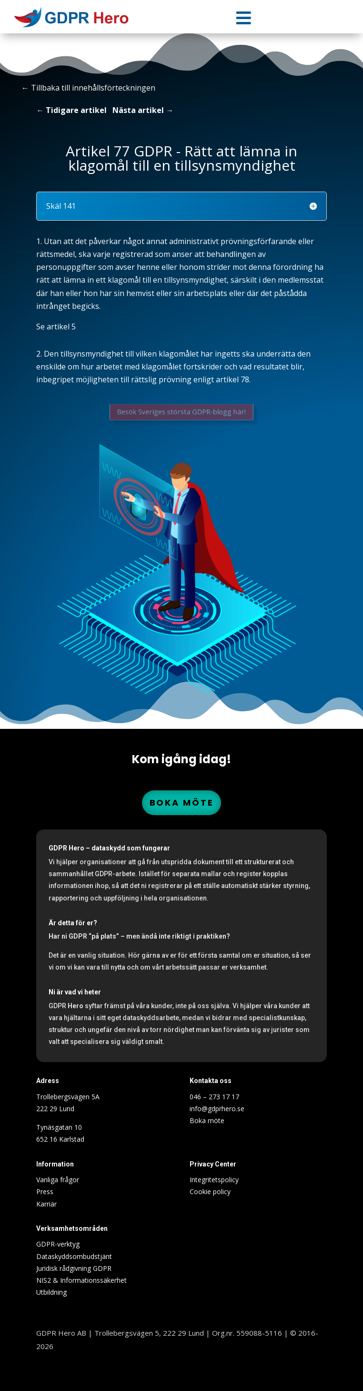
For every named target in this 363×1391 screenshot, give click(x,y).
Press (44, 1191)
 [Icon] (243, 18)
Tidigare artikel (76, 110)
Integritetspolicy (214, 1179)
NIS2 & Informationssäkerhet (81, 1280)
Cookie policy (210, 1191)
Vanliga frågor (57, 1179)
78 (245, 379)
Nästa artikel (138, 110)
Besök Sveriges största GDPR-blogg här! (182, 411)
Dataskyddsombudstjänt (74, 1256)
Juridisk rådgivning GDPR (73, 1268)
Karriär (46, 1203)
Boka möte (182, 802)
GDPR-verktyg (58, 1243)
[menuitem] (244, 18)
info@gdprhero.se (217, 1108)
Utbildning (51, 1292)
